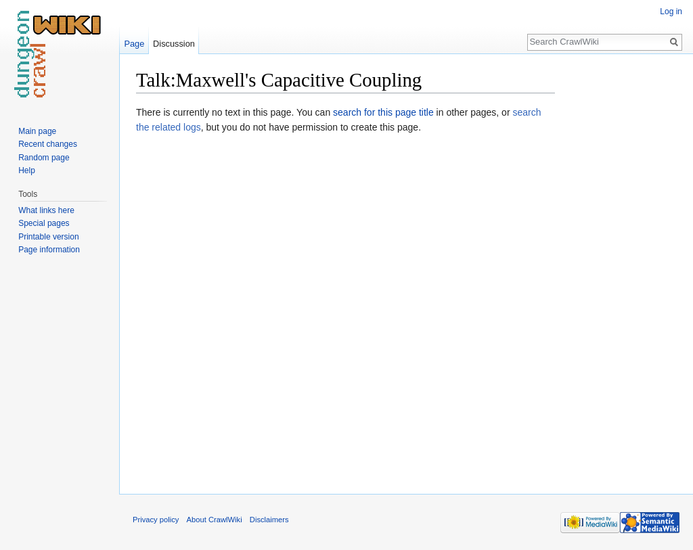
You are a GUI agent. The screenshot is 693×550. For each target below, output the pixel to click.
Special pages (43, 223)
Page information (49, 249)
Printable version (48, 237)
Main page (37, 131)
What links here (46, 210)
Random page (43, 157)
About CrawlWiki (214, 519)
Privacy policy (156, 519)
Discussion (174, 44)
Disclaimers (269, 519)
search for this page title (383, 112)
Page (134, 44)
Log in (671, 11)
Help (26, 170)
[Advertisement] (622, 271)
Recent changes (47, 144)
